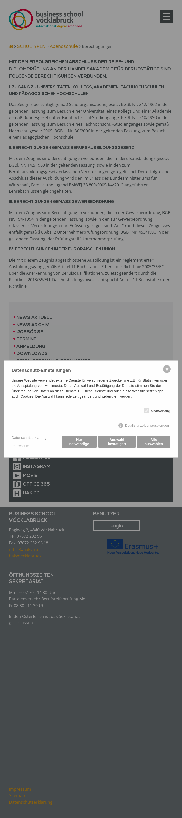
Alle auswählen (154, 442)
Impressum (20, 446)
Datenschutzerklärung (29, 438)
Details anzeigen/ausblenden (147, 425)
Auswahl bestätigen (117, 442)
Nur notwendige (79, 442)
